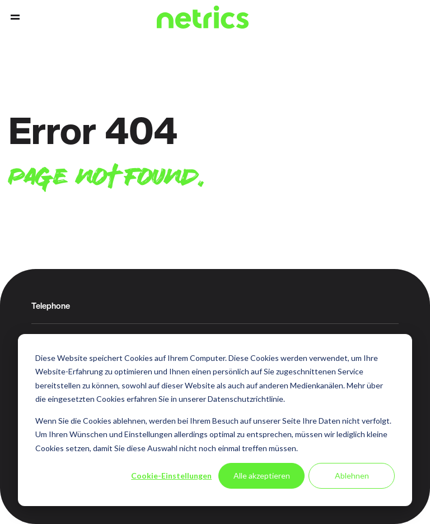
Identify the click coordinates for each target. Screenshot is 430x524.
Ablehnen (352, 475)
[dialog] (215, 420)
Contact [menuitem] (393, 17)
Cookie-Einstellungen (171, 475)
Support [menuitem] (412, 17)
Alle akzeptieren (261, 475)
